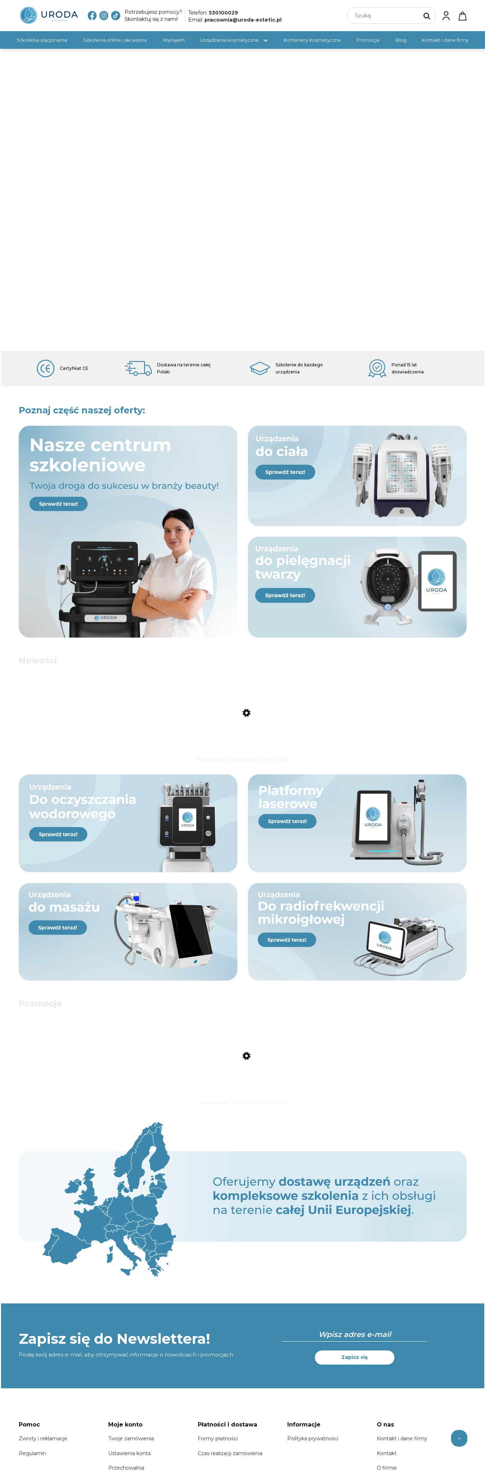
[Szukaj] (427, 15)
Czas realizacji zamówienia (230, 1457)
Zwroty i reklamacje (43, 1443)
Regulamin (32, 1457)
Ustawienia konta (129, 1457)
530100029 (223, 13)
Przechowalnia (126, 1472)
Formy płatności (218, 1443)
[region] (242, 200)
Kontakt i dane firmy (402, 1443)
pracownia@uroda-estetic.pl (243, 20)
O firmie (387, 1472)
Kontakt (387, 1457)
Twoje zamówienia (131, 1443)
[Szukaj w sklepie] (384, 15)
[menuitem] (42, 40)
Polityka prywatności (312, 1443)
